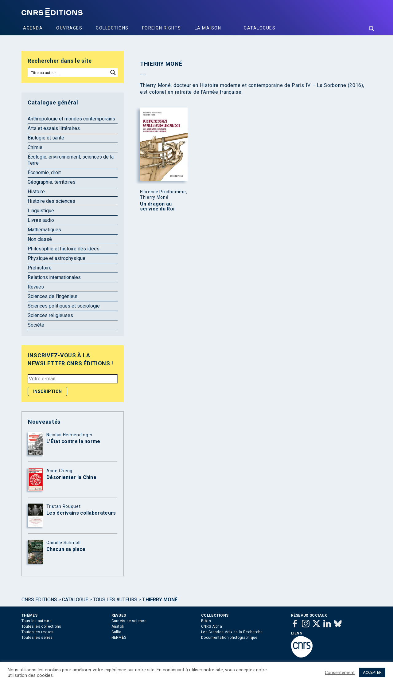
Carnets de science (128, 621)
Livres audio (41, 220)
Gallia (116, 632)
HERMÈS (118, 637)
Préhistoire (40, 268)
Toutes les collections (41, 626)
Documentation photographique (229, 637)
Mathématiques (44, 230)
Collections (112, 28)
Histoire (36, 191)
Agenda (33, 28)
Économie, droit (44, 172)
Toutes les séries (37, 637)
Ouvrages (69, 28)
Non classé (40, 239)
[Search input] (68, 72)
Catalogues (259, 28)
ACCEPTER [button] (372, 672)
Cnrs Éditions (39, 600)
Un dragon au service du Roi (157, 206)
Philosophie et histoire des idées (63, 249)
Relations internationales (54, 277)
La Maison (208, 28)
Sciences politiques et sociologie (64, 306)
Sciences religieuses (50, 315)
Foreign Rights (161, 28)
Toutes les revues (37, 632)
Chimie (35, 147)
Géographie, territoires (52, 182)
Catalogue (75, 600)
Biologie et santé (46, 138)
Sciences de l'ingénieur (52, 296)
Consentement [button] (340, 672)
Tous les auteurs (115, 600)
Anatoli (117, 626)
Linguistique (41, 211)
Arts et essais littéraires (54, 128)
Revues (36, 287)
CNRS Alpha (211, 626)
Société (36, 325)
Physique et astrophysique (56, 258)
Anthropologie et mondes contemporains (71, 119)
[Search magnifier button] (371, 28)
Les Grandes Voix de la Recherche (232, 632)
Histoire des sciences (51, 201)
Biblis (206, 621)
